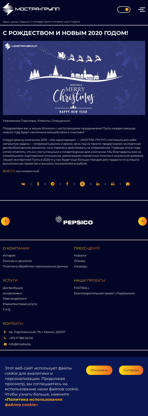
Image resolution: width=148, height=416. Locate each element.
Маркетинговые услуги (20, 304)
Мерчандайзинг (15, 298)
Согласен (131, 370)
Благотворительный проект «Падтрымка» (104, 293)
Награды (80, 266)
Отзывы (79, 261)
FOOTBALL (82, 288)
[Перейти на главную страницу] (31, 9)
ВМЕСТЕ (9, 171)
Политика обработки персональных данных (35, 266)
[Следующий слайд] (142, 221)
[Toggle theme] (123, 9)
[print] (67, 183)
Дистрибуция (13, 288)
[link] (82, 184)
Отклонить (99, 370)
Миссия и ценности (17, 261)
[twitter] (23, 183)
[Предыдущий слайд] (5, 221)
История (9, 255)
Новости (80, 255)
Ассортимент (12, 293)
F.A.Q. (7, 309)
